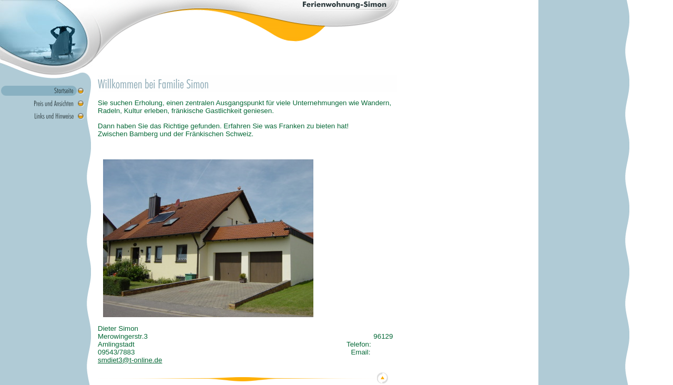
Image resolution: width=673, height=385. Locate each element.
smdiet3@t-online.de (130, 360)
